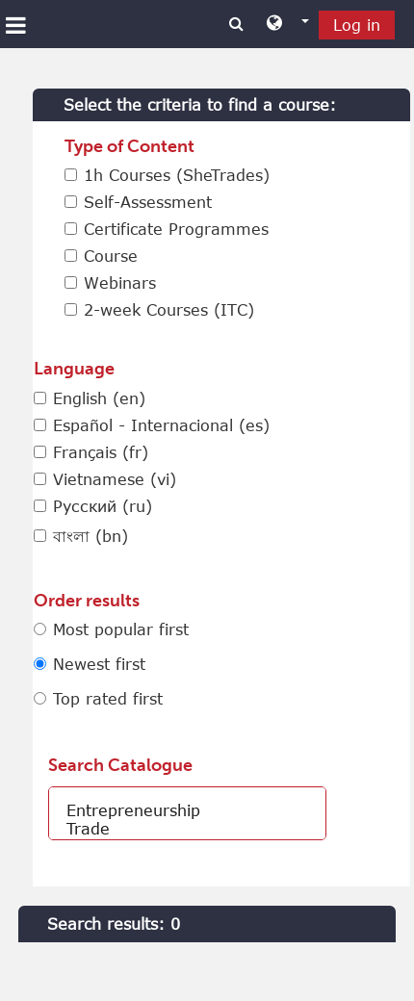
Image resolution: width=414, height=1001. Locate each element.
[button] (288, 24)
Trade (187, 829)
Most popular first (121, 629)
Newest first (99, 664)
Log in (356, 25)
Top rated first (108, 698)
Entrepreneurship (187, 811)
